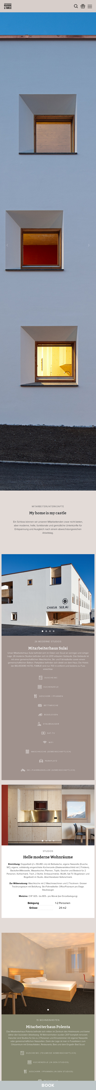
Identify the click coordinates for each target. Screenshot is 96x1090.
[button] (7, 245)
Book (48, 1085)
